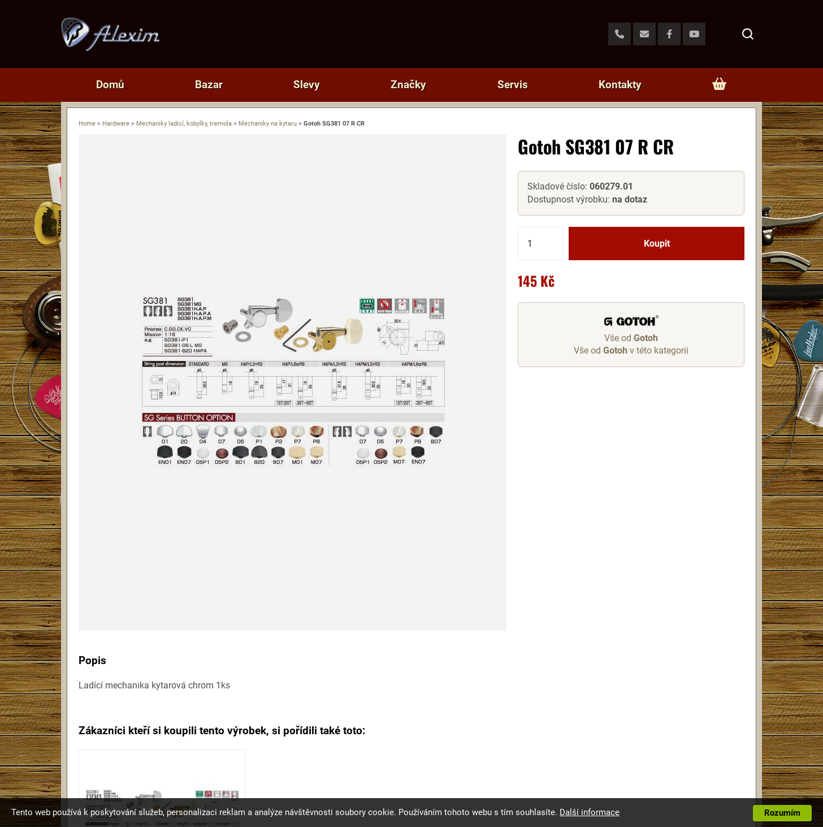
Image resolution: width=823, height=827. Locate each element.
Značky (408, 84)
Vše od (631, 338)
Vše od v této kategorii (631, 350)
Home (87, 123)
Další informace (590, 812)
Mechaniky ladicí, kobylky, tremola (184, 123)
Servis (512, 84)
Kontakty (620, 84)
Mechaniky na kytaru (268, 123)
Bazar (209, 84)
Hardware (115, 123)
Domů (110, 84)
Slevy (306, 84)
